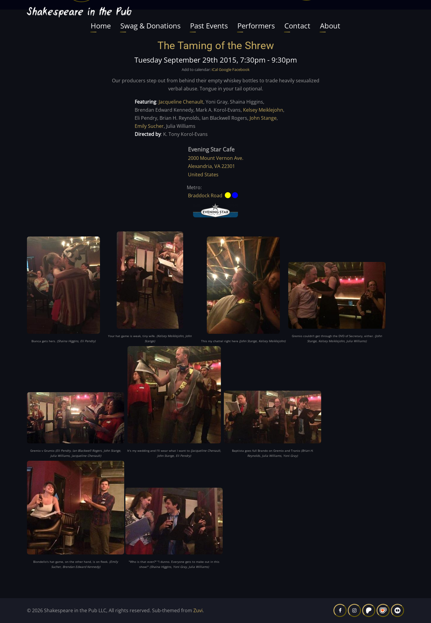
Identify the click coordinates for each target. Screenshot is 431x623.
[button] (63, 287)
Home (101, 26)
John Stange (263, 118)
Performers (256, 26)
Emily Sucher (149, 126)
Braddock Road (205, 195)
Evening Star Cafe (211, 149)
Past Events (209, 26)
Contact (297, 26)
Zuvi (198, 610)
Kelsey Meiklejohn (263, 110)
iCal (215, 69)
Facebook (241, 69)
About (330, 26)
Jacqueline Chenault (181, 101)
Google (225, 69)
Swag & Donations (150, 26)
